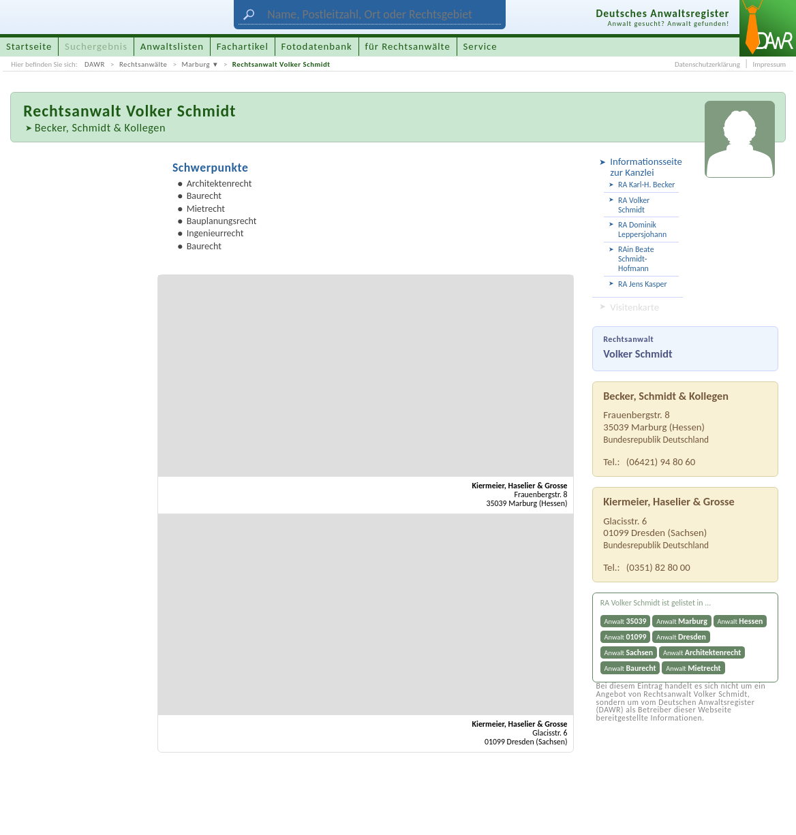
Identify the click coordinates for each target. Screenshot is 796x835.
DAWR (95, 64)
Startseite (29, 46)
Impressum (769, 64)
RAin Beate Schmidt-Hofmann (636, 259)
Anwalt (625, 621)
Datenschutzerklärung (707, 64)
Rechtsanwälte (143, 64)
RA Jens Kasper (642, 284)
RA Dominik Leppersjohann (642, 229)
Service (480, 46)
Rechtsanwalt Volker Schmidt (281, 64)
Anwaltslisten (172, 46)
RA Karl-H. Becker (646, 184)
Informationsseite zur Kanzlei (644, 166)
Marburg (195, 64)
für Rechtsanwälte (407, 46)
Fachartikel (243, 46)
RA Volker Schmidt (633, 205)
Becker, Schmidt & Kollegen (100, 127)
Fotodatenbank (316, 46)
